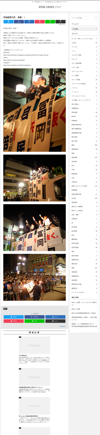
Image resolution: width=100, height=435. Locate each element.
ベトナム (84, 88)
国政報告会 (84, 149)
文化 (84, 178)
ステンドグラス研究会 (84, 83)
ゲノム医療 (84, 75)
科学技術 (84, 227)
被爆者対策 (84, 259)
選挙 (6, 308)
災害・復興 (84, 214)
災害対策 (84, 219)
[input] (84, 18)
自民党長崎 (84, 247)
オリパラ (84, 59)
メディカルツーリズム (84, 96)
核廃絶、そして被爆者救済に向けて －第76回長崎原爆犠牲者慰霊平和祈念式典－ (84, 326)
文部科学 (84, 182)
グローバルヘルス (84, 71)
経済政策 (84, 231)
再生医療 (84, 112)
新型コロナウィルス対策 (84, 186)
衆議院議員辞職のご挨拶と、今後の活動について (84, 319)
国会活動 (84, 137)
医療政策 (84, 120)
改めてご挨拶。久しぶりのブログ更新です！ (84, 304)
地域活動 (84, 157)
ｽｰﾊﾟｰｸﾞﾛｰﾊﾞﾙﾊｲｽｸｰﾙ (84, 292)
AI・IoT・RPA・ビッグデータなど (84, 38)
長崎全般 (84, 272)
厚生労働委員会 (84, 128)
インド (84, 51)
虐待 (84, 251)
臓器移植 (84, 239)
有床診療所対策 (84, 194)
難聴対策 (84, 288)
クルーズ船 (84, 67)
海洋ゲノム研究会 (84, 210)
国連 (84, 153)
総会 (84, 235)
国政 (84, 145)
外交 (84, 165)
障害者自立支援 (84, 284)
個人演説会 (84, 104)
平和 (84, 169)
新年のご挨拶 (76, 309)
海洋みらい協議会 (84, 206)
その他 (84, 43)
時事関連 (84, 190)
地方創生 (84, 161)
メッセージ (84, 92)
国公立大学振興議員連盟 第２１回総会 (84, 313)
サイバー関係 (84, 79)
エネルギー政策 (84, 55)
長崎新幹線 (84, 276)
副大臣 (84, 116)
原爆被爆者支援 (84, 133)
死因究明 (84, 202)
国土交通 (84, 141)
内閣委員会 (84, 108)
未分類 (84, 198)
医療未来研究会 (84, 124)
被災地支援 (84, 255)
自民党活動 (84, 243)
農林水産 (84, 264)
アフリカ (84, 47)
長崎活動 (84, 280)
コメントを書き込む (35, 418)
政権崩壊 (84, 174)
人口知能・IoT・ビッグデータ (84, 100)
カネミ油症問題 (84, 63)
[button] (96, 18)
